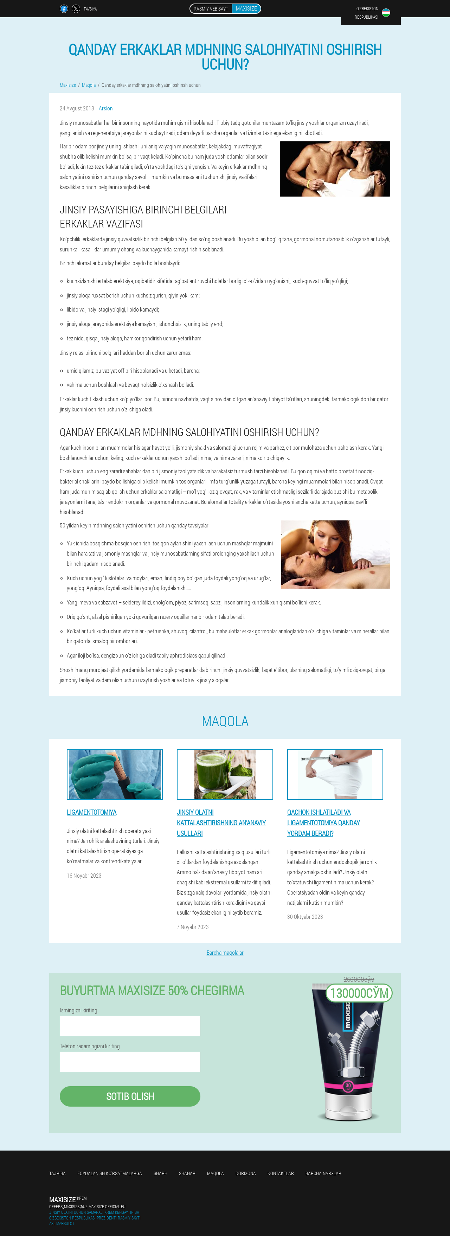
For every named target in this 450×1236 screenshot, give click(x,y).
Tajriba (57, 1173)
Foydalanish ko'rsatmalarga (109, 1173)
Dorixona (246, 1173)
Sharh (160, 1173)
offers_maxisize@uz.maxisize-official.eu (87, 1206)
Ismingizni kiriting (78, 1010)
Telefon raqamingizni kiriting (90, 1046)
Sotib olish (130, 1096)
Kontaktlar (281, 1173)
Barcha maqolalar (225, 952)
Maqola (215, 1173)
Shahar (187, 1173)
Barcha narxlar (323, 1173)
